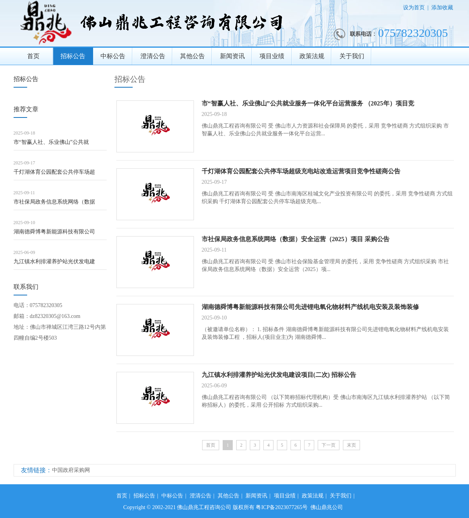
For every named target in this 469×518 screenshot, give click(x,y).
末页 (351, 445)
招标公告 (73, 56)
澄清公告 (152, 56)
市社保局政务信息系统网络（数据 (54, 202)
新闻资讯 (232, 56)
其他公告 (192, 56)
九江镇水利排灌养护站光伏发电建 (54, 261)
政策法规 (311, 56)
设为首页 (414, 7)
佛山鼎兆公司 (326, 507)
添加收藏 (442, 7)
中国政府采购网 (71, 470)
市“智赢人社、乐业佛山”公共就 (51, 142)
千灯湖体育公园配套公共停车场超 (54, 172)
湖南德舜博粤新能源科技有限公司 (54, 232)
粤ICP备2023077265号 (282, 507)
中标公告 (112, 56)
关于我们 (351, 56)
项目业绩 (272, 56)
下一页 (329, 445)
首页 (33, 56)
